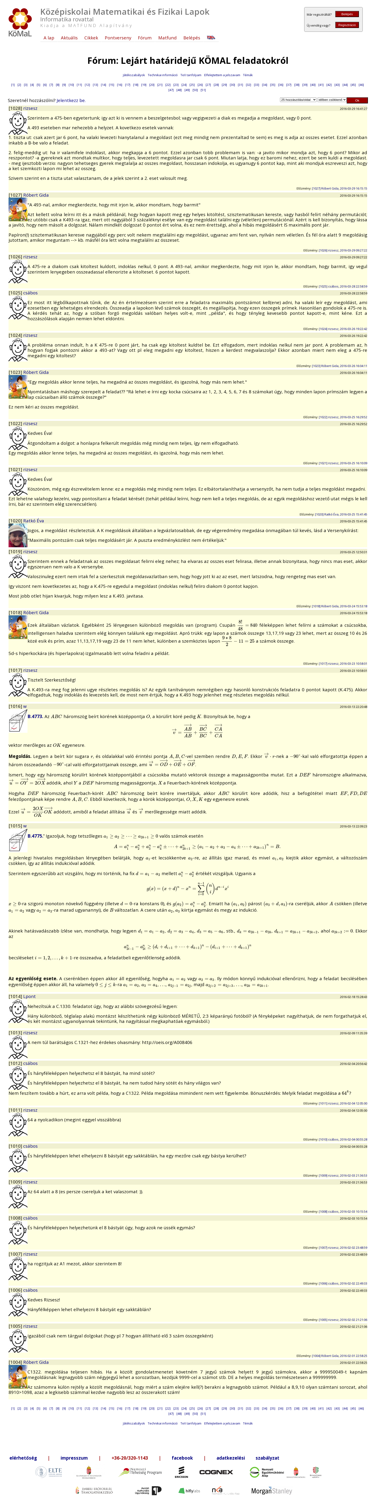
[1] (13, 85)
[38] (296, 85)
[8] (57, 85)
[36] (280, 85)
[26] (200, 85)
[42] (329, 85)
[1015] (16, 826)
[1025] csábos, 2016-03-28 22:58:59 (343, 286)
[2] (19, 85)
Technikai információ (163, 75)
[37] (288, 85)
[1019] (16, 551)
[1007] (16, 1254)
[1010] (16, 1146)
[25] (192, 85)
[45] (353, 85)
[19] (143, 85)
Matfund (167, 38)
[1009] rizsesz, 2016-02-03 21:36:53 (343, 1175)
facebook (182, 1458)
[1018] (16, 612)
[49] (187, 90)
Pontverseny (118, 38)
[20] (151, 85)
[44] (345, 85)
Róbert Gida (36, 195)
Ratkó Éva (33, 521)
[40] (313, 85)
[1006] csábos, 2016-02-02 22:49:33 (343, 1283)
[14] (103, 85)
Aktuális (69, 38)
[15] (111, 85)
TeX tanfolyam (191, 75)
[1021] (16, 469)
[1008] (16, 1218)
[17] (127, 85)
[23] (176, 85)
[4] (32, 85)
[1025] (16, 293)
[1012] (16, 1063)
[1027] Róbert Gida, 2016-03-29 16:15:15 (339, 188)
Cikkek (91, 38)
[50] (195, 90)
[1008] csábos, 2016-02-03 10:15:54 (343, 1211)
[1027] (16, 195)
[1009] (16, 1182)
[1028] (16, 108)
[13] (95, 85)
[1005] (16, 1326)
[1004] (16, 1362)
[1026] (16, 257)
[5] (38, 85)
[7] (51, 85)
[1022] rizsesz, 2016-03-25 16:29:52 (343, 417)
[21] (160, 85)
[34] (264, 85)
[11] (79, 85)
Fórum (145, 38)
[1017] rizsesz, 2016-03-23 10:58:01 (343, 663)
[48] (179, 90)
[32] (248, 85)
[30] (232, 85)
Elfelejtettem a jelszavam (222, 75)
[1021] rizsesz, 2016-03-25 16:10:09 (343, 463)
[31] (240, 85)
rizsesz (30, 108)
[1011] (16, 1110)
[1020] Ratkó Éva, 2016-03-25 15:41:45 (341, 514)
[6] (45, 85)
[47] (171, 90)
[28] (216, 85)
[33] (256, 85)
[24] (184, 85)
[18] (135, 85)
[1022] (16, 423)
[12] (87, 85)
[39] (305, 85)
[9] (64, 85)
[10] (71, 85)
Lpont (29, 996)
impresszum (74, 1458)
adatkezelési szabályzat (248, 1458)
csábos (30, 293)
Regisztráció (347, 25)
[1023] (16, 372)
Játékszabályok (134, 75)
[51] (203, 90)
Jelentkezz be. (71, 100)
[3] (25, 85)
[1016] (16, 706)
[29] (224, 85)
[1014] (16, 996)
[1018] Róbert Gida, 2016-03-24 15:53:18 (339, 606)
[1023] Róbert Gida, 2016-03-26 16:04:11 (339, 366)
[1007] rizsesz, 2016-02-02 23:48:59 (343, 1247)
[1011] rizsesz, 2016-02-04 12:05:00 (343, 1103)
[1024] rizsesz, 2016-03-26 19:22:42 (343, 329)
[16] (119, 85)
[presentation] (247, 625)
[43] (337, 85)
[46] (361, 85)
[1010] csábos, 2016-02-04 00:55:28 (343, 1139)
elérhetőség (23, 1458)
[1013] (16, 1032)
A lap (49, 38)
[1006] (16, 1290)
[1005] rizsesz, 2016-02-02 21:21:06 (343, 1320)
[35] (272, 85)
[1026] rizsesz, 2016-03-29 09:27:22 (343, 250)
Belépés (347, 14)
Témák (248, 75)
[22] (168, 85)
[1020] (16, 521)
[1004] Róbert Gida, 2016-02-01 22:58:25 (339, 1356)
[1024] (16, 335)
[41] (321, 85)
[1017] (16, 670)
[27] (208, 85)
